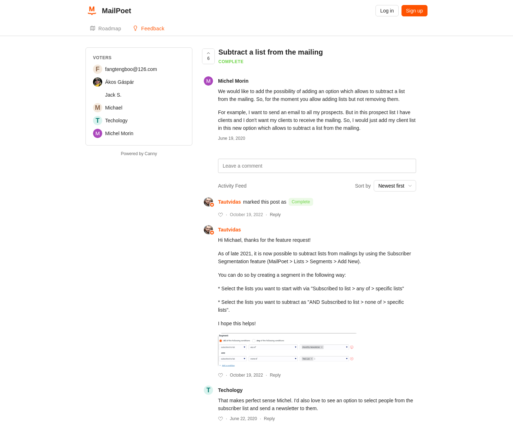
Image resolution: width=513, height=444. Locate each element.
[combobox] (395, 186)
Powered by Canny (139, 153)
